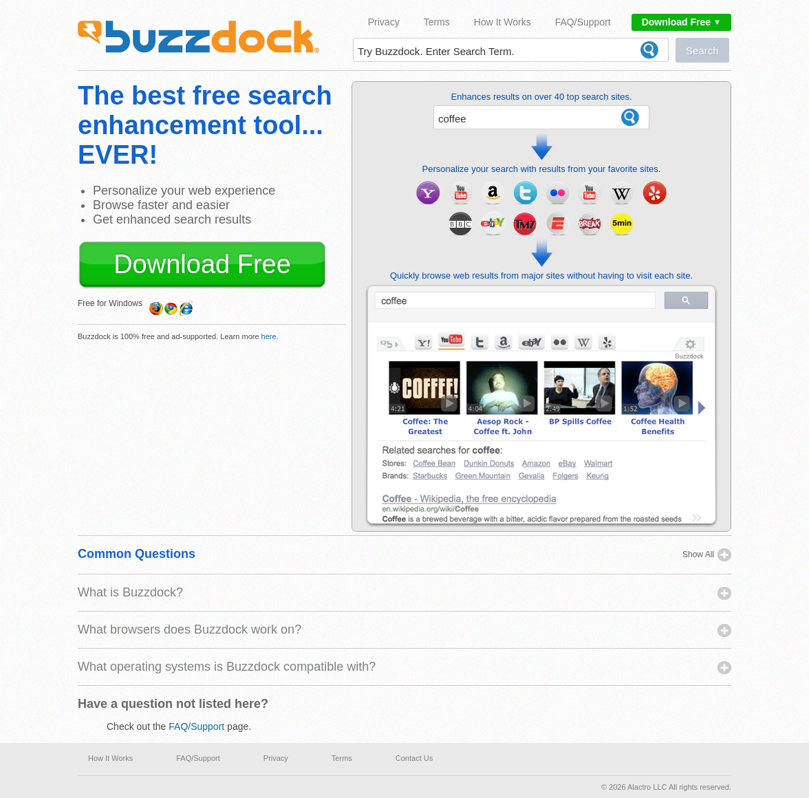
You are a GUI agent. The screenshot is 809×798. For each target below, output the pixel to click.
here (269, 336)
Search (702, 50)
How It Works (502, 22)
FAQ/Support (583, 22)
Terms (437, 22)
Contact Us (414, 758)
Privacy (384, 22)
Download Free (681, 22)
